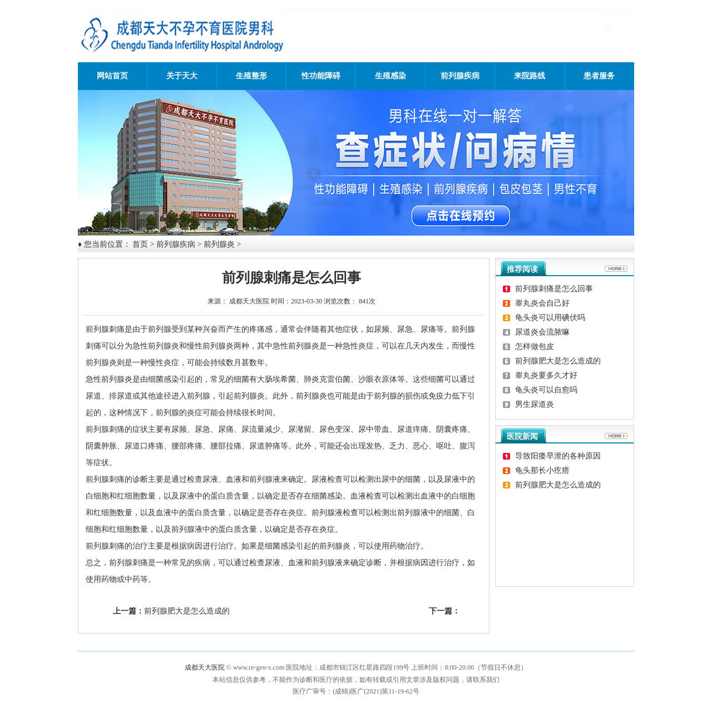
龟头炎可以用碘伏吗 (550, 317)
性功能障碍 (320, 76)
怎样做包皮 (534, 346)
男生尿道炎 (534, 404)
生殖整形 (251, 76)
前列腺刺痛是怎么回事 (554, 289)
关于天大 (181, 76)
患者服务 (599, 76)
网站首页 (112, 76)
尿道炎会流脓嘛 (542, 332)
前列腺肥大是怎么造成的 (187, 611)
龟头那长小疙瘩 (542, 470)
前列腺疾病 (460, 76)
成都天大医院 (249, 301)
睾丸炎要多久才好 (546, 375)
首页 (140, 244)
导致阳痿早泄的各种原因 (558, 456)
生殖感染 (390, 76)
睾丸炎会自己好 (542, 303)
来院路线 (529, 76)
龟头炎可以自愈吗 (546, 390)
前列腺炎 (219, 244)
